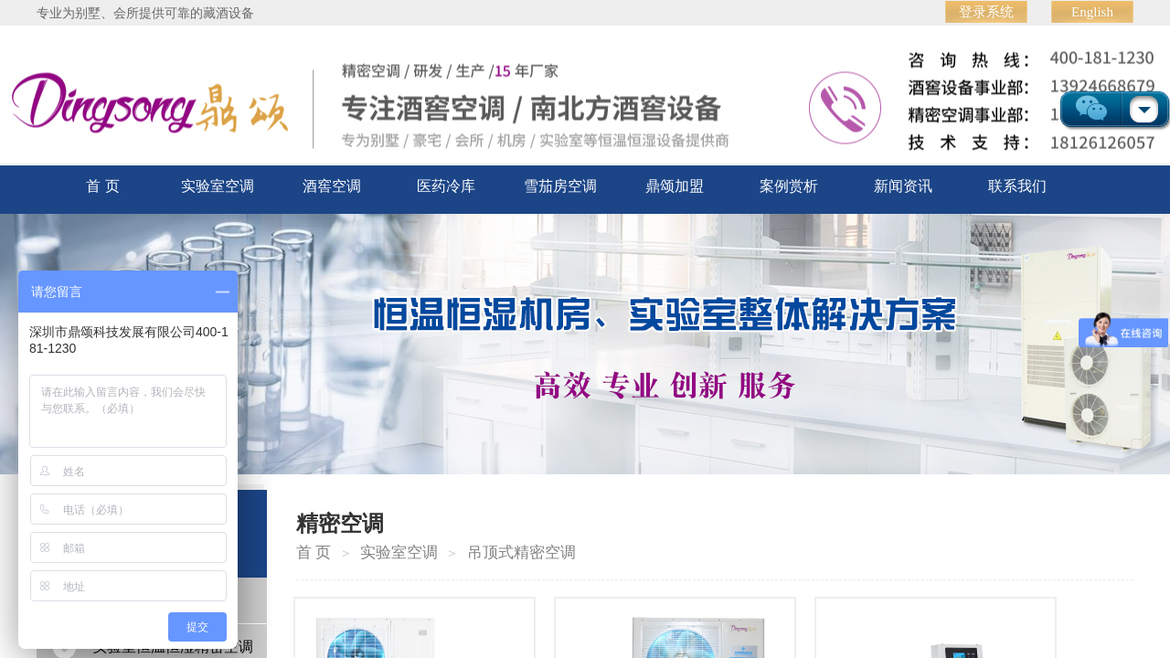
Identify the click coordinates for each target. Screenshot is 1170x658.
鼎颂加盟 (674, 186)
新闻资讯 (903, 186)
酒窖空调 (332, 186)
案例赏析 (789, 186)
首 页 (102, 186)
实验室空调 (217, 186)
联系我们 (1017, 186)
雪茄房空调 (560, 186)
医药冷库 (446, 186)
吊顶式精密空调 (521, 552)
